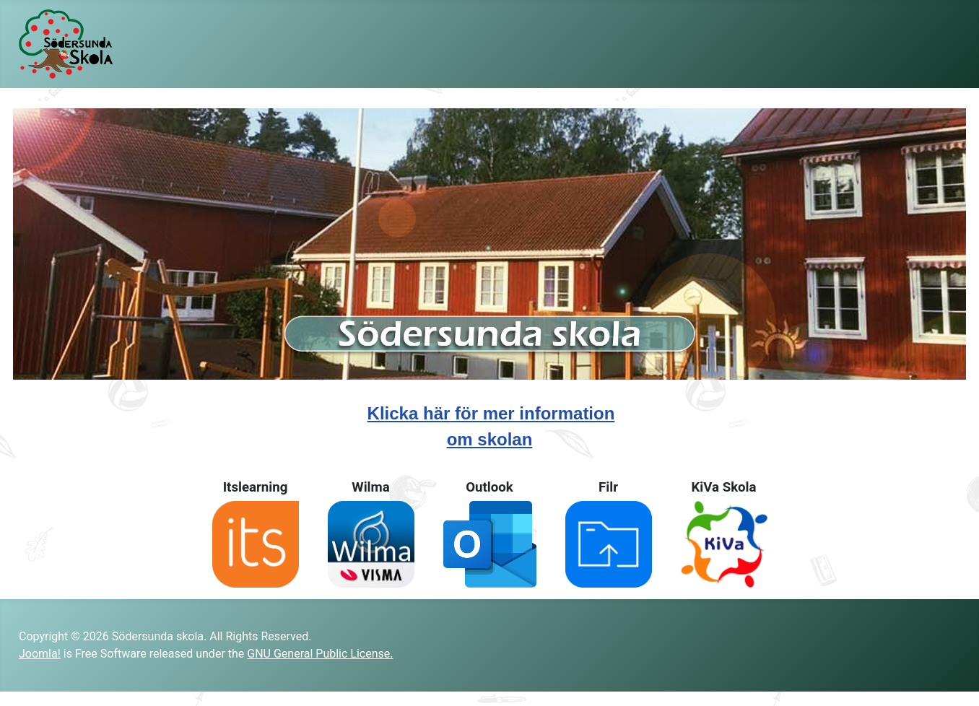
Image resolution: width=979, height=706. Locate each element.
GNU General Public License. (320, 654)
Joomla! (40, 654)
